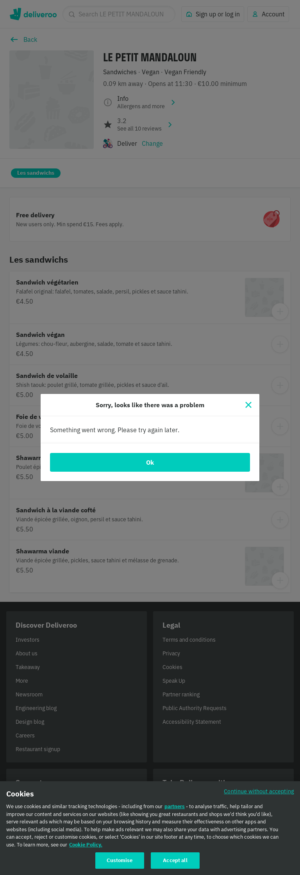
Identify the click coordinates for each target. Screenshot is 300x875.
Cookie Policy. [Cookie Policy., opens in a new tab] (85, 845)
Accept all (175, 861)
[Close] (248, 405)
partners (174, 807)
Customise (119, 861)
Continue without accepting (259, 792)
